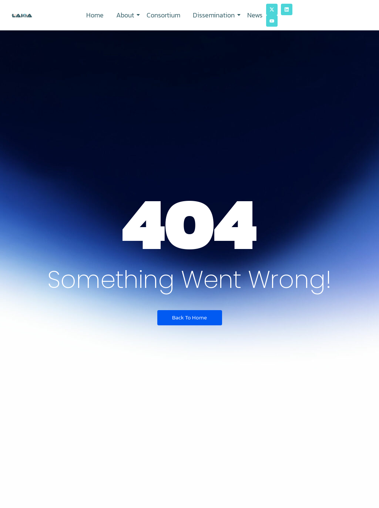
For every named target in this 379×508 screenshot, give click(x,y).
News (254, 15)
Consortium (163, 15)
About (126, 15)
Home (95, 15)
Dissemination (215, 15)
